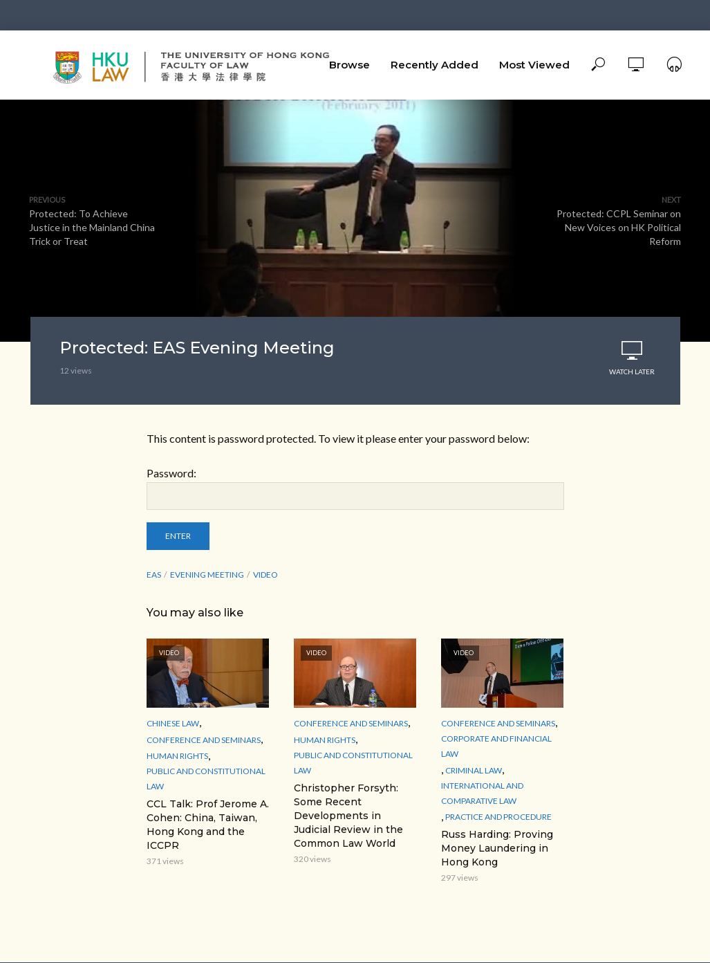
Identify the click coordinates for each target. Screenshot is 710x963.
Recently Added (434, 64)
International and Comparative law (482, 793)
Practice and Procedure (498, 816)
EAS (154, 574)
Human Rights (177, 756)
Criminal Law (473, 770)
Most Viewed (534, 64)
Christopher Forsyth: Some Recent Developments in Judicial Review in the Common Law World (348, 816)
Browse (349, 64)
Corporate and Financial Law (496, 746)
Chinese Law (173, 723)
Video (265, 574)
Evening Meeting (207, 574)
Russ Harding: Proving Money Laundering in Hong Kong (497, 848)
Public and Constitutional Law (206, 778)
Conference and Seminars (204, 740)
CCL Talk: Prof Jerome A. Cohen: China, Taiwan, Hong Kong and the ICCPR (208, 825)
